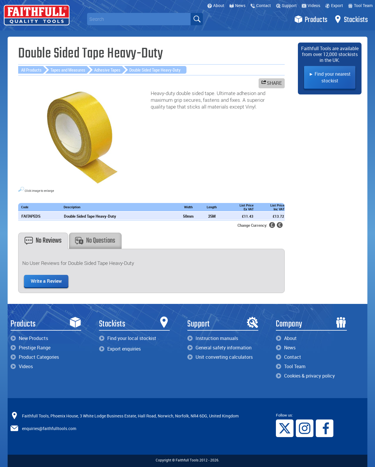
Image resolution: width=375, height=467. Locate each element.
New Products (29, 338)
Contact (260, 5)
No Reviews (43, 240)
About (215, 5)
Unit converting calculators (220, 357)
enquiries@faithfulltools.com (49, 428)
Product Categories (35, 357)
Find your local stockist (127, 338)
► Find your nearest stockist (330, 77)
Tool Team (360, 5)
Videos (311, 5)
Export (334, 5)
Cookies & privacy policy (305, 376)
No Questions (95, 240)
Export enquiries (120, 349)
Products (311, 19)
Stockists (351, 19)
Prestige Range (30, 347)
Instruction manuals (212, 338)
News (237, 5)
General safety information (219, 347)
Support (286, 5)
